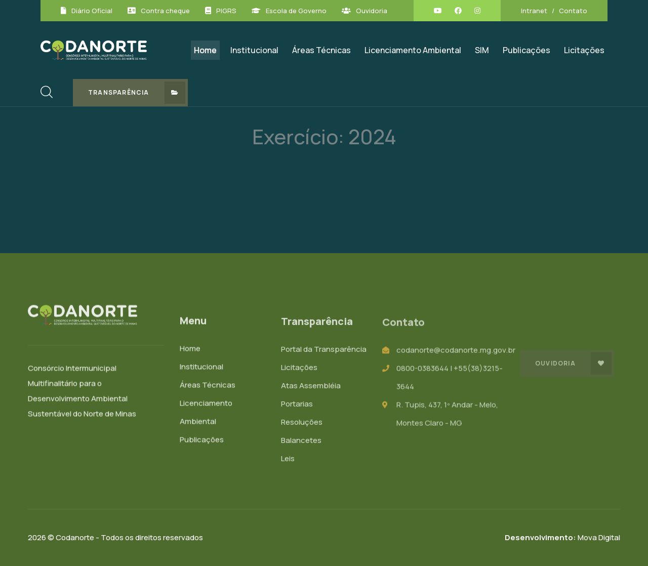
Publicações (526, 50)
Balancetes (301, 441)
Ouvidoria (371, 10)
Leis (288, 460)
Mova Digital (562, 537)
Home (205, 50)
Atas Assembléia (311, 387)
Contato (573, 10)
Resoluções (301, 423)
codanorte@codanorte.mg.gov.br (455, 351)
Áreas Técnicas (321, 50)
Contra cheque (165, 10)
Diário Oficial (91, 10)
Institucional (254, 50)
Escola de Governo (296, 10)
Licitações (584, 50)
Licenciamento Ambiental (412, 50)
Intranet (534, 10)
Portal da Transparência (324, 350)
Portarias (297, 405)
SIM (482, 50)
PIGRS (226, 10)
